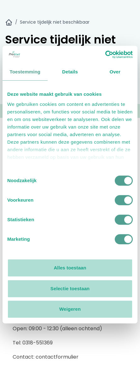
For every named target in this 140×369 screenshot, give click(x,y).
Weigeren (70, 309)
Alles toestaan (70, 267)
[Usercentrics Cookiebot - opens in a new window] (105, 54)
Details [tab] (70, 71)
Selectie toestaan (70, 288)
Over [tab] (114, 71)
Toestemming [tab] (25, 71)
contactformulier (57, 356)
